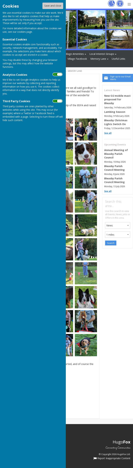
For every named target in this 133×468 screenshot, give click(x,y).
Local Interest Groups (101, 54)
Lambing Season (114, 111)
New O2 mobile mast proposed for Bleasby (117, 99)
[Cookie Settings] (111, 3)
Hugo (121, 442)
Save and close (52, 5)
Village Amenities (74, 54)
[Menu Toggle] (129, 4)
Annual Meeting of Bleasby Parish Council (116, 153)
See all (108, 133)
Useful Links (118, 58)
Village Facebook (77, 58)
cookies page (24, 31)
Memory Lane (98, 58)
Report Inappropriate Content (112, 458)
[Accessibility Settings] (120, 3)
